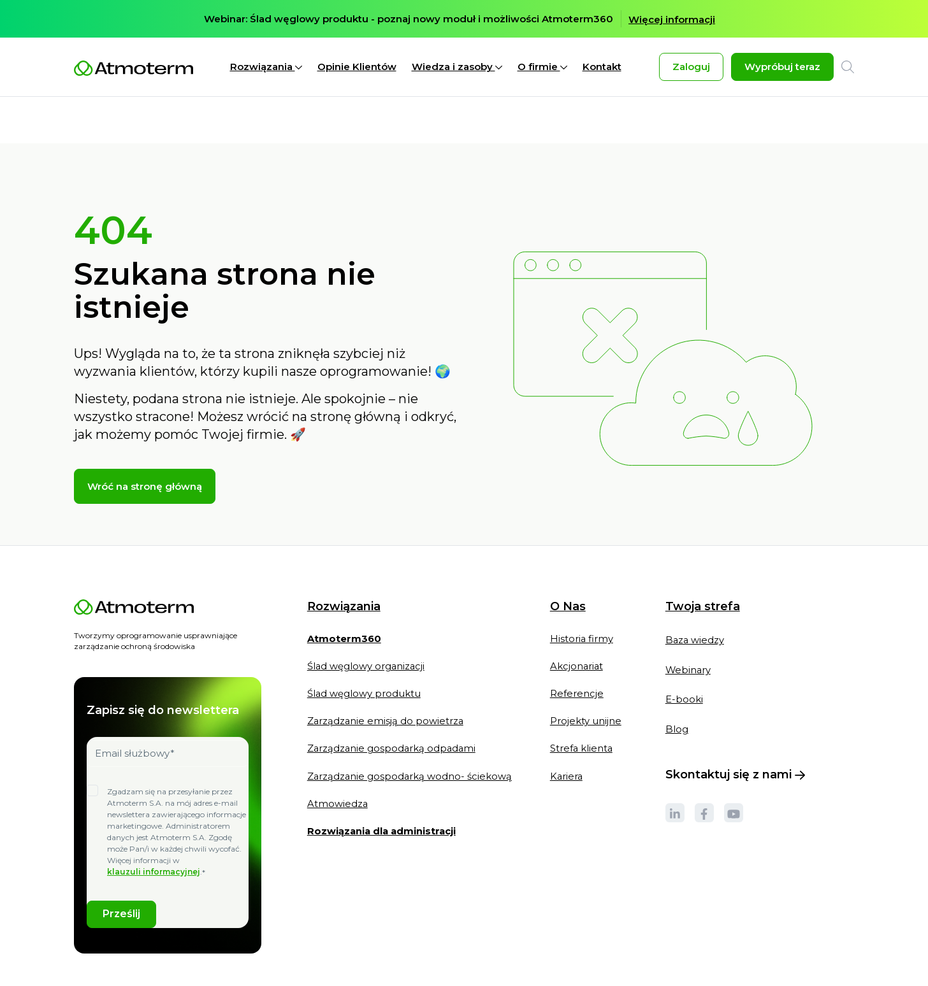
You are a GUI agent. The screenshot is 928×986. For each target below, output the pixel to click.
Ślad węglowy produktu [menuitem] (364, 649)
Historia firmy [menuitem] (584, 593)
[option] (464, 19)
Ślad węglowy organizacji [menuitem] (366, 621)
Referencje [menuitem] (578, 649)
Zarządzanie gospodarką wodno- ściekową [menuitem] (410, 733)
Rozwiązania (266, 67)
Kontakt (602, 67)
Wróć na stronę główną (144, 442)
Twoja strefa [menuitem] (704, 561)
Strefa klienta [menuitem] (584, 705)
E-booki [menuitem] (686, 655)
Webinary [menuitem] (690, 624)
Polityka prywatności (188, 966)
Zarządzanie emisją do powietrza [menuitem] (386, 677)
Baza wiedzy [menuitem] (697, 594)
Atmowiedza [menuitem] (337, 761)
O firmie (542, 67)
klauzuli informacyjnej (153, 825)
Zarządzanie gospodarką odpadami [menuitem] (393, 705)
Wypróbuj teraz (782, 67)
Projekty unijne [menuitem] (587, 677)
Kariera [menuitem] (569, 733)
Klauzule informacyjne (342, 966)
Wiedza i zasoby (457, 67)
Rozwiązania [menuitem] (344, 561)
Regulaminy (269, 966)
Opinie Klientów (356, 67)
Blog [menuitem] (678, 686)
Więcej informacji (671, 20)
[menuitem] (344, 599)
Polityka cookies (103, 966)
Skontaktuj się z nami (737, 731)
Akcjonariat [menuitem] (579, 621)
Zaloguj (691, 67)
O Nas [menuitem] (570, 561)
